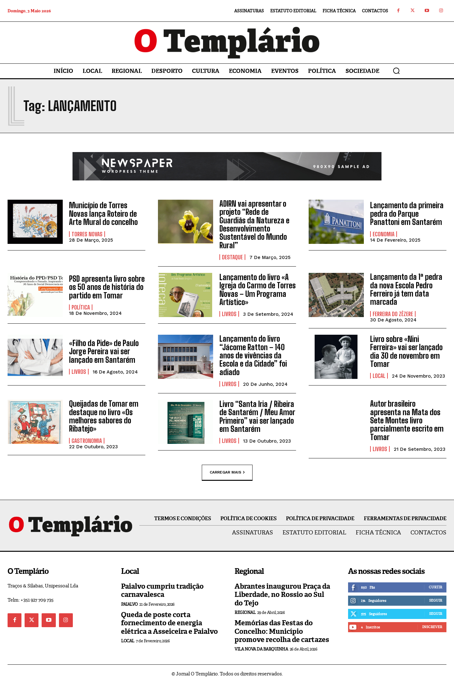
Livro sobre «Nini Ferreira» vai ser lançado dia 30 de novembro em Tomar (406, 351)
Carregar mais (227, 472)
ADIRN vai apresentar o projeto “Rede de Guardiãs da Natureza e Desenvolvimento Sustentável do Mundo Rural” (254, 224)
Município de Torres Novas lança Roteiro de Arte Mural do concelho (103, 214)
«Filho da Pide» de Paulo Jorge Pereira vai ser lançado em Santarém (104, 351)
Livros (229, 314)
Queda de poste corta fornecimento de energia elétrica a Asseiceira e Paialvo (169, 623)
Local (379, 376)
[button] (396, 70)
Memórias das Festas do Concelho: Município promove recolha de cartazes (282, 631)
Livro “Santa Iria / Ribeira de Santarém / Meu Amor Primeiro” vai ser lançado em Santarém (257, 416)
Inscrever (432, 627)
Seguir (435, 600)
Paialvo (129, 604)
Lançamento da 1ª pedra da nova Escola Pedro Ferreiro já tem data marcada (406, 289)
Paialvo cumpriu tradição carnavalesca (162, 590)
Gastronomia (87, 441)
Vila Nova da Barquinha (261, 649)
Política (81, 307)
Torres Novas (87, 234)
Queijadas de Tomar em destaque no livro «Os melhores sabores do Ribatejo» (103, 416)
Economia (383, 234)
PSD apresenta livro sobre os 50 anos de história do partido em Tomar (107, 287)
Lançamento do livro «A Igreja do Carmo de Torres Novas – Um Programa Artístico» (257, 290)
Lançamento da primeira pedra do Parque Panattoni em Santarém (407, 214)
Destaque (232, 257)
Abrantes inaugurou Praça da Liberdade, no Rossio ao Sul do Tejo (282, 595)
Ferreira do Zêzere (393, 314)
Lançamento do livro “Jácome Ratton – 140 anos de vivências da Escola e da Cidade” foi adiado (253, 355)
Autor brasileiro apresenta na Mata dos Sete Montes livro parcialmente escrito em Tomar (407, 420)
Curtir (435, 587)
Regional (245, 612)
